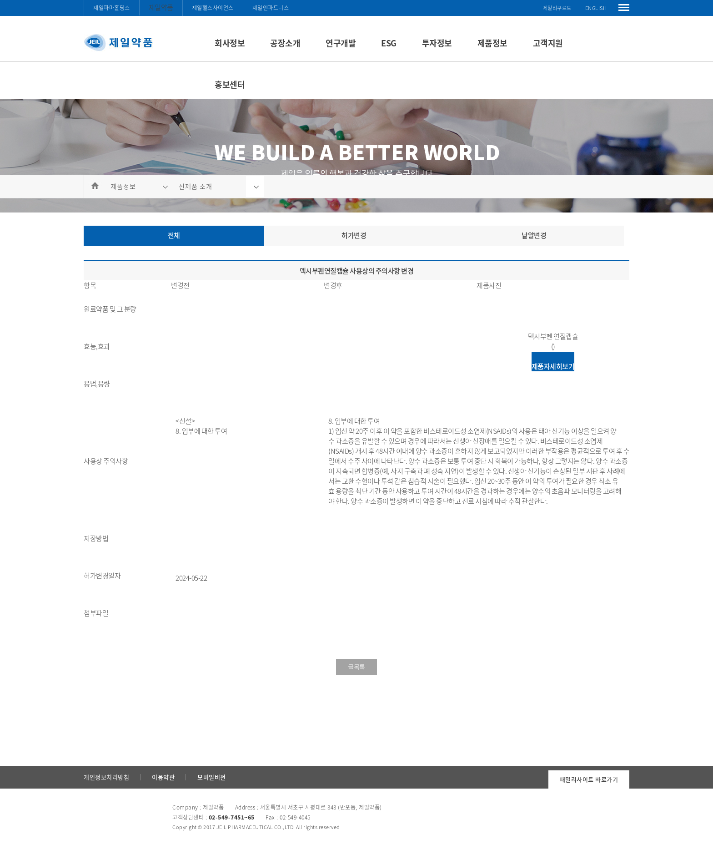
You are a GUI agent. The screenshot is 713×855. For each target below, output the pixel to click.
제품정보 (492, 43)
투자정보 (437, 43)
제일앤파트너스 (270, 8)
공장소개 (285, 43)
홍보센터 (230, 84)
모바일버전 (211, 777)
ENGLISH (596, 8)
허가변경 (353, 235)
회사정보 (230, 43)
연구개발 (341, 43)
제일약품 (161, 7)
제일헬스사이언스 (213, 8)
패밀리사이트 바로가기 (589, 779)
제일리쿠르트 (557, 8)
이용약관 (163, 777)
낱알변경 (534, 235)
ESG (389, 43)
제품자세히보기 (553, 366)
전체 (174, 235)
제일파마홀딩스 (111, 8)
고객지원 (548, 43)
